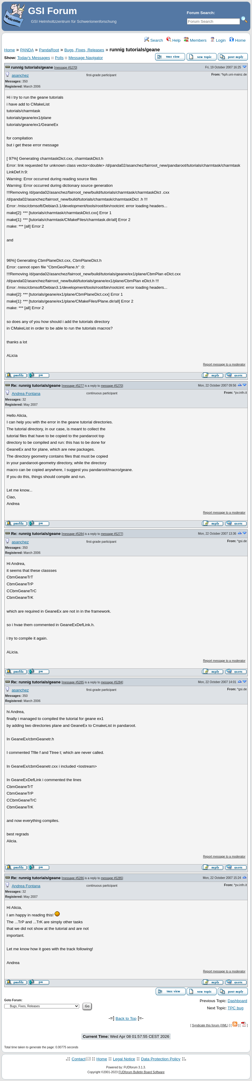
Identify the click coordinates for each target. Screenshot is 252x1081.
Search (153, 40)
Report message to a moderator (224, 364)
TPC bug (236, 1008)
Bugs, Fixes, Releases (84, 50)
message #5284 (73, 534)
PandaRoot (49, 50)
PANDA (27, 50)
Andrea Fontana (26, 393)
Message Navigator (85, 57)
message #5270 (65, 67)
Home (237, 40)
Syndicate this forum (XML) (210, 1025)
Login (218, 40)
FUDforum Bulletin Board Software (141, 1072)
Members (195, 40)
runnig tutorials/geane (32, 67)
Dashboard (237, 1001)
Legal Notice (124, 1059)
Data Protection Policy (160, 1059)
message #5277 (73, 385)
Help (173, 40)
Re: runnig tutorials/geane (36, 385)
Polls (59, 57)
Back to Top (126, 1018)
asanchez (20, 75)
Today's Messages (33, 57)
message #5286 (73, 878)
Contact (79, 1059)
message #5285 (73, 682)
